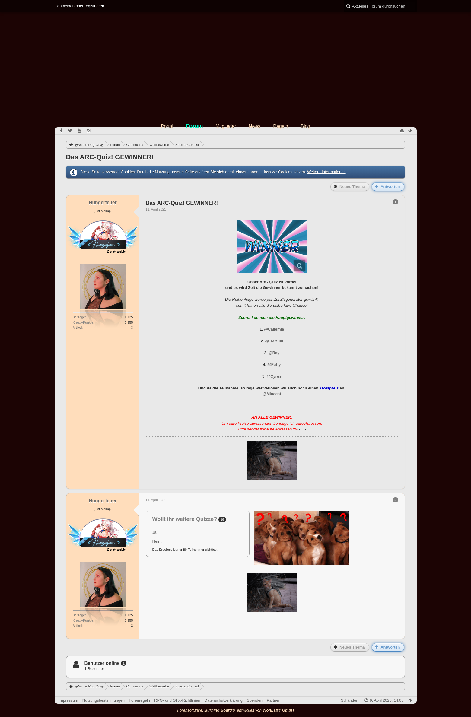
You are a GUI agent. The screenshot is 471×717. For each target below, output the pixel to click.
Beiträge (79, 317)
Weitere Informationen (326, 172)
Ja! (155, 532)
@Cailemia (274, 329)
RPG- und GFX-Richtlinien (177, 700)
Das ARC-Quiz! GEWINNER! (110, 157)
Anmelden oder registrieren (80, 6)
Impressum (68, 700)
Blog (305, 126)
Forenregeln (139, 700)
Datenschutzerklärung (224, 700)
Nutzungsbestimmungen (103, 700)
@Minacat (272, 394)
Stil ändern (350, 700)
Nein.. (157, 541)
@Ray (274, 353)
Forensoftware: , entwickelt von (235, 710)
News (254, 126)
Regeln (280, 126)
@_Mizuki (274, 341)
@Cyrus (274, 376)
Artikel (77, 327)
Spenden (255, 700)
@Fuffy (274, 364)
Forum (194, 126)
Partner (273, 700)
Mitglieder (226, 126)
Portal (167, 126)
